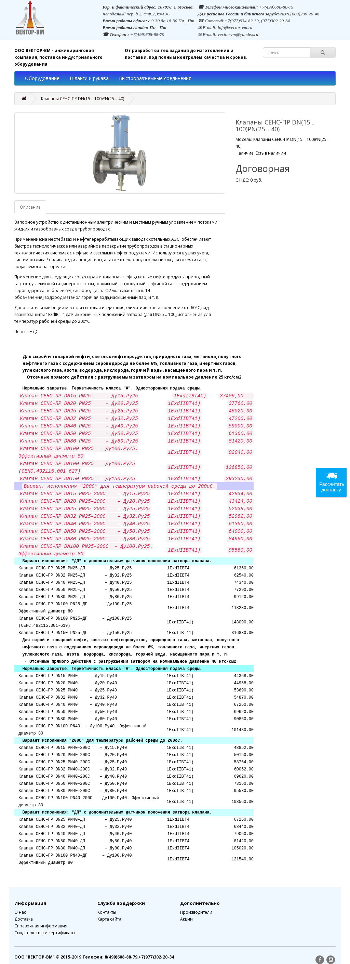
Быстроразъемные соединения (155, 78)
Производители (196, 912)
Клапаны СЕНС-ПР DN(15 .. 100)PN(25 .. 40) (82, 99)
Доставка (23, 919)
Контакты (106, 912)
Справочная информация (40, 926)
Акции (186, 919)
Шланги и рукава (89, 78)
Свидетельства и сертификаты (44, 933)
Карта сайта (109, 919)
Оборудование (42, 78)
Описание (30, 207)
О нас (20, 912)
